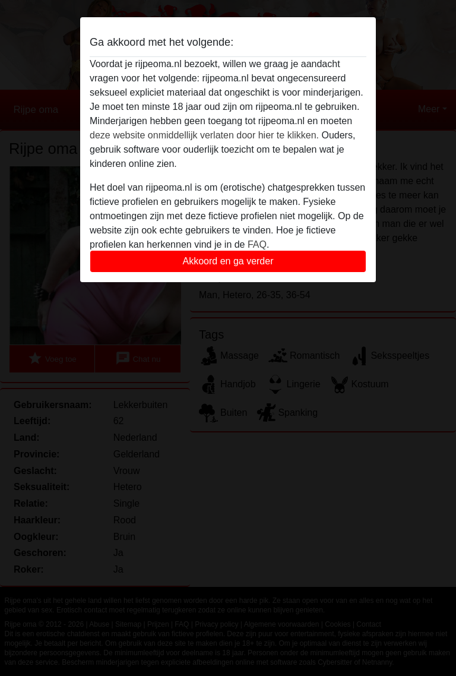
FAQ (257, 244)
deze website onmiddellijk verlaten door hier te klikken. (204, 135)
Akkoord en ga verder (228, 261)
